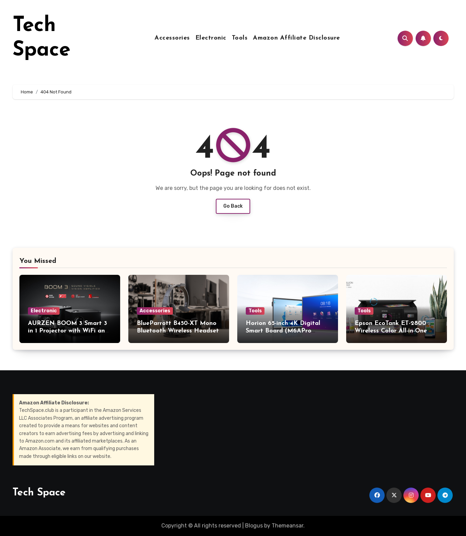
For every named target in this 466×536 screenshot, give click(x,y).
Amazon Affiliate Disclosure (296, 38)
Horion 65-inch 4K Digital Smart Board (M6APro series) (283, 330)
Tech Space (39, 493)
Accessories (172, 38)
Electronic (210, 38)
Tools (240, 38)
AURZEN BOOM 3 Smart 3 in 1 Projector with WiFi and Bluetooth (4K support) (68, 330)
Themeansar (287, 525)
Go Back (233, 206)
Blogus (254, 525)
